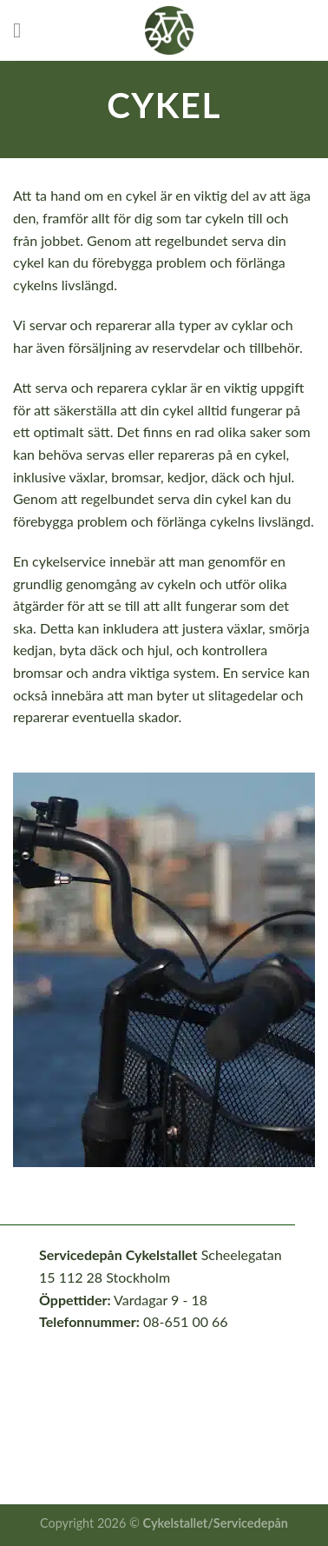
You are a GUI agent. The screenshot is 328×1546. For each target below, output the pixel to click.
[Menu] (23, 30)
